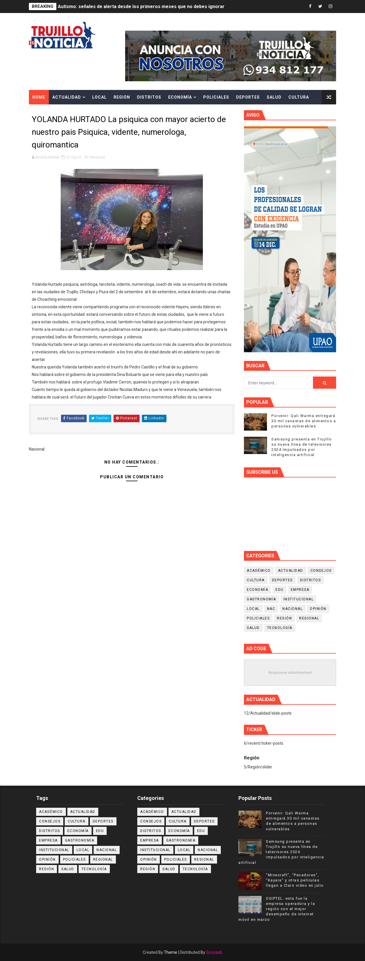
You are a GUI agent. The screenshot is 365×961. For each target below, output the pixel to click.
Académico (259, 571)
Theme (170, 952)
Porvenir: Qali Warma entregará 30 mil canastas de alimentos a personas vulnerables (303, 421)
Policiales (216, 97)
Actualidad (66, 97)
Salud (274, 97)
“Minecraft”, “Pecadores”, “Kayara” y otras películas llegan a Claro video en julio (295, 880)
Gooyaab (214, 952)
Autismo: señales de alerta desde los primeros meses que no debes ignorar (141, 6)
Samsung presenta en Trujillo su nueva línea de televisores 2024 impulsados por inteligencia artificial (281, 852)
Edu (279, 590)
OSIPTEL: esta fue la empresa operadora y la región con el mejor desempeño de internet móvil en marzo (276, 909)
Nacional (97, 157)
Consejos (321, 571)
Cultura (298, 97)
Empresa (300, 590)
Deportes (248, 97)
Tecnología (279, 628)
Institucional (299, 599)
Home (38, 97)
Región (122, 97)
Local (99, 97)
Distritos (149, 97)
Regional (309, 618)
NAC (271, 609)
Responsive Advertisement (290, 672)
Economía (180, 97)
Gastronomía (261, 599)
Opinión (318, 609)
